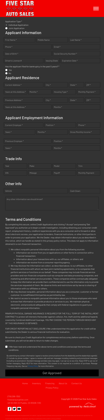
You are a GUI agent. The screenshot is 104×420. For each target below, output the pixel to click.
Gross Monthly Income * (81, 132)
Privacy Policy (33, 366)
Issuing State (52, 60)
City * (48, 85)
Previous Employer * (14, 141)
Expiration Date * (70, 60)
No (10, 73)
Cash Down (75, 191)
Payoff (57, 173)
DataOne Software (47, 415)
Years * (8, 132)
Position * (50, 125)
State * (73, 85)
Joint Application (17, 28)
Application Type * (13, 21)
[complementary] (96, 412)
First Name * (11, 40)
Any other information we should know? (25, 199)
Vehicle (8, 191)
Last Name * (76, 40)
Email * (57, 46)
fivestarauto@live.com (17, 399)
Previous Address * (13, 100)
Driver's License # (13, 60)
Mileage (33, 173)
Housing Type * (61, 92)
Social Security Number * (65, 53)
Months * (34, 92)
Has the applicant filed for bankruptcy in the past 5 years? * (32, 66)
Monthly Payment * (86, 92)
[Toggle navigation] (96, 8)
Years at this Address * (15, 92)
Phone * (8, 46)
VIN (6, 173)
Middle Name (44, 40)
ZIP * (88, 85)
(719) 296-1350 (13, 396)
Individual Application (18, 25)
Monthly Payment (86, 173)
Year (7, 166)
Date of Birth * (11, 53)
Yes (10, 70)
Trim (80, 166)
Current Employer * (14, 125)
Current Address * (13, 85)
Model (56, 166)
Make (32, 166)
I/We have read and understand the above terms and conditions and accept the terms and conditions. (50, 348)
